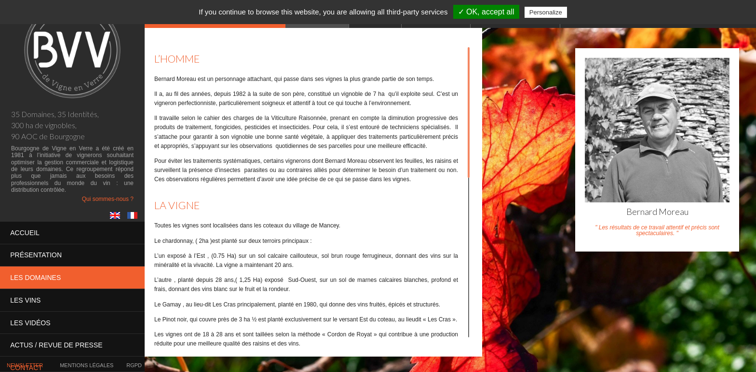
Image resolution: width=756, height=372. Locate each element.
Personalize (545, 12)
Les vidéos (30, 322)
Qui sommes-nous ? (108, 199)
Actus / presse (56, 344)
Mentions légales (86, 365)
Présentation (36, 255)
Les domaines (35, 277)
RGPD (134, 365)
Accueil (25, 233)
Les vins (25, 300)
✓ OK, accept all (486, 12)
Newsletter (25, 365)
